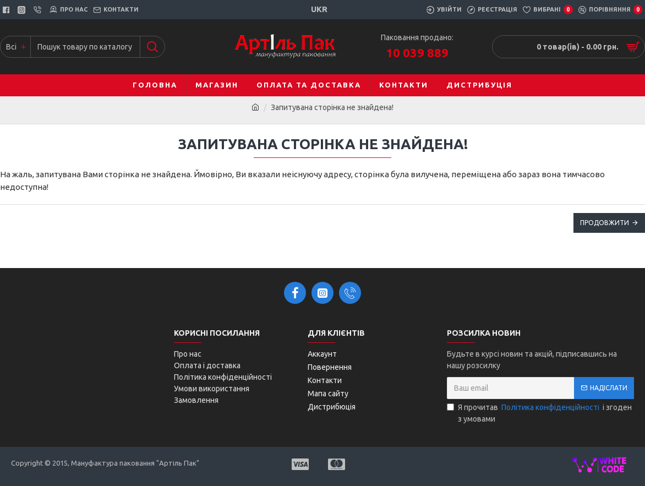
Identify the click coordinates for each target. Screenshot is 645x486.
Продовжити (604, 222)
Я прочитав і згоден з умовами (539, 412)
